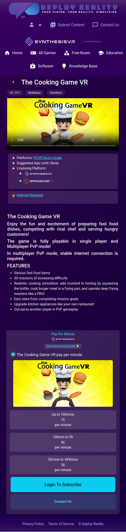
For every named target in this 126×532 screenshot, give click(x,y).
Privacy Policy (33, 524)
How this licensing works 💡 (63, 346)
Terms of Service (61, 524)
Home (13, 53)
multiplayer (34, 92)
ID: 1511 (15, 92)
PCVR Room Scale (48, 158)
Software (41, 66)
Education (110, 53)
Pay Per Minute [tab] (62, 337)
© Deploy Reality (91, 524)
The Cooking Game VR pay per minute (49, 354)
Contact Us (105, 25)
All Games (43, 53)
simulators (56, 92)
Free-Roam (77, 53)
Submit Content (67, 25)
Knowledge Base (79, 66)
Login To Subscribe (63, 484)
